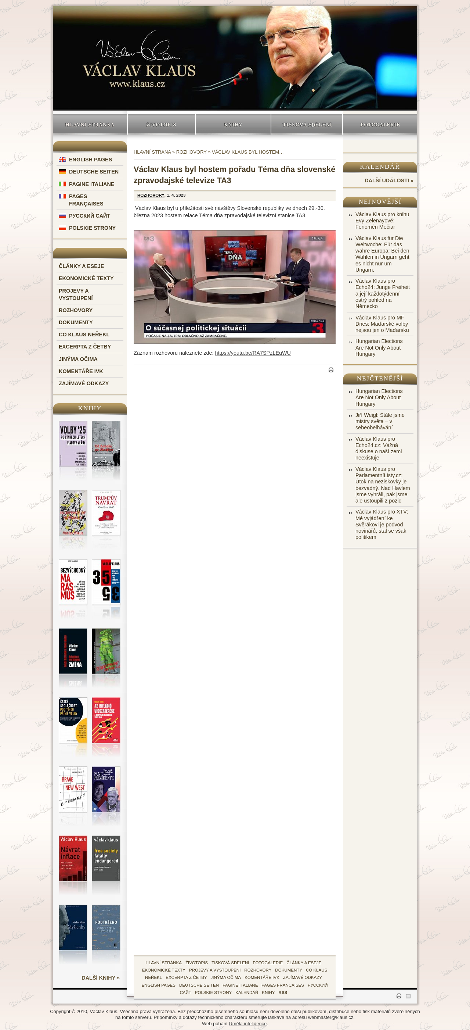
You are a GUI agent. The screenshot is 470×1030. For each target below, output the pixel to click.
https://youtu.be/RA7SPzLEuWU (253, 353)
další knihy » (101, 978)
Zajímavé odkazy (84, 383)
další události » (389, 180)
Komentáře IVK (81, 371)
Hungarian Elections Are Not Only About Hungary (379, 347)
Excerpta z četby (85, 347)
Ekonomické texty (86, 278)
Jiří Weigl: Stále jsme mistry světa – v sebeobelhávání (380, 421)
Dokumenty (76, 322)
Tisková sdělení (306, 124)
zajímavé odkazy (302, 977)
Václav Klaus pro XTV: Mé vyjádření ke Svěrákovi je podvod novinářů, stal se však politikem (381, 524)
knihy (268, 992)
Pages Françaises (282, 985)
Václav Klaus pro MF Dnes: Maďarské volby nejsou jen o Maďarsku (382, 324)
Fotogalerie (380, 124)
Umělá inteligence (248, 1023)
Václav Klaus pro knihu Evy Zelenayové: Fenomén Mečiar (382, 220)
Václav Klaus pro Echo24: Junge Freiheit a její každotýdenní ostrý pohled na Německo (382, 293)
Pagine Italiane (91, 184)
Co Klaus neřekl (84, 334)
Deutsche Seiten (94, 172)
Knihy (233, 124)
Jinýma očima (78, 359)
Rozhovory (76, 310)
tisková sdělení (230, 963)
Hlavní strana (152, 152)
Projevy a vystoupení (215, 970)
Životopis (161, 124)
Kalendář (380, 166)
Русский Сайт (89, 216)
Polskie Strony (92, 228)
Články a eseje (81, 266)
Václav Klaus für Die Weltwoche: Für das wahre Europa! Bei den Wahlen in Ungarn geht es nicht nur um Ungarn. (382, 254)
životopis (196, 963)
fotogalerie (268, 963)
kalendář (246, 992)
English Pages (90, 159)
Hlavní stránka (90, 124)
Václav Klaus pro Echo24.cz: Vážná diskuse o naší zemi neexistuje (378, 448)
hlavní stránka (164, 963)
